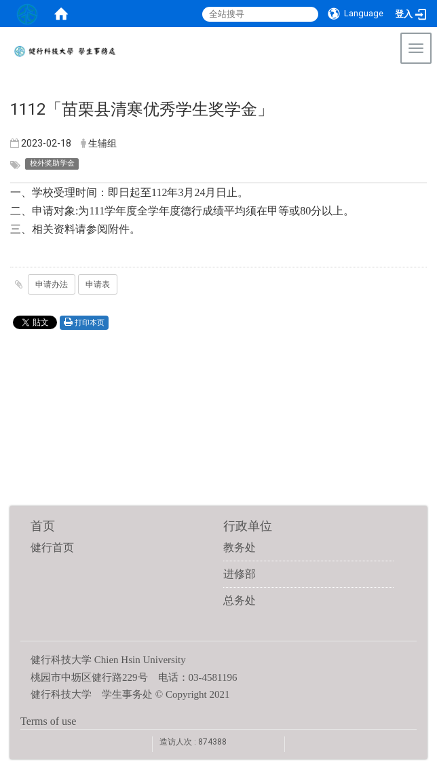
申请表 (98, 284)
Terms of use (48, 721)
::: (420, 84)
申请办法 (51, 284)
